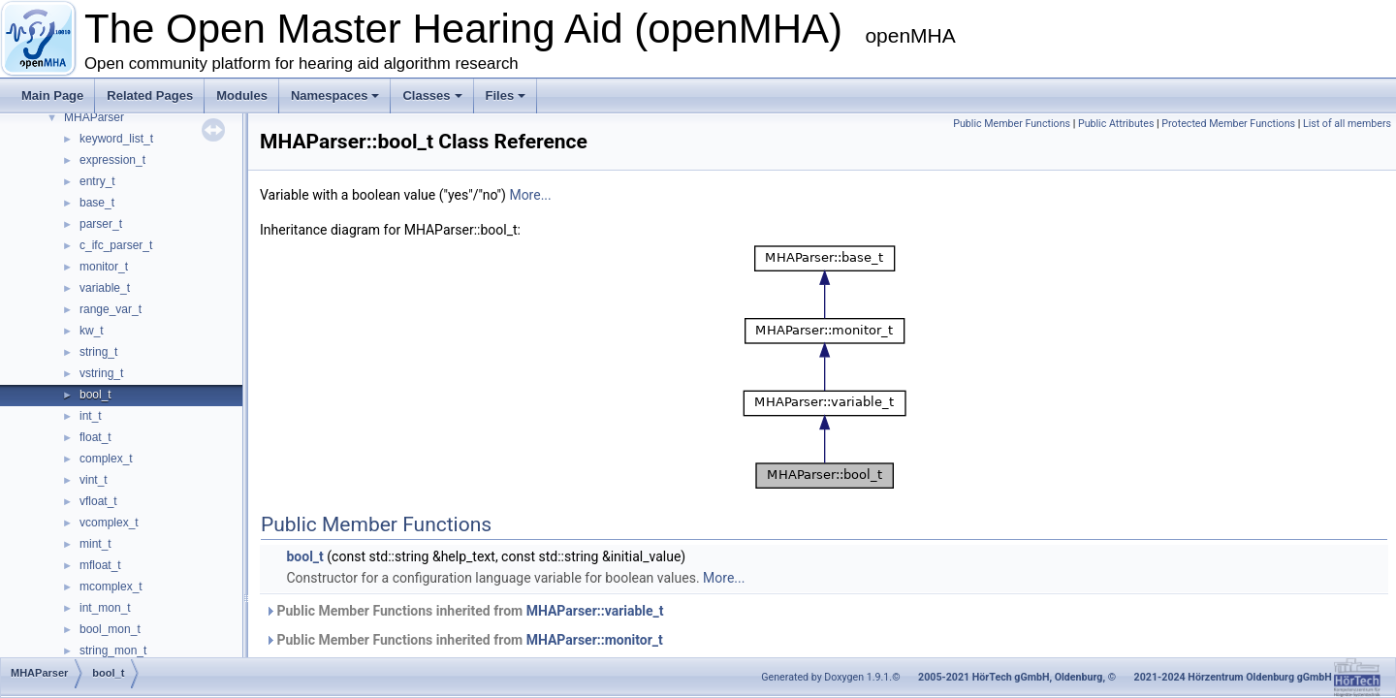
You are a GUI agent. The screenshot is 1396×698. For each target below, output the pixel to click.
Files (506, 95)
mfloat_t (100, 565)
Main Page (52, 95)
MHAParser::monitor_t (594, 640)
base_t (96, 202)
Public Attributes (1116, 123)
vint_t (93, 480)
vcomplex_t (109, 522)
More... (530, 195)
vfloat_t (98, 501)
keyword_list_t (116, 138)
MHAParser (94, 117)
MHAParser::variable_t (595, 611)
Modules (242, 95)
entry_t (97, 181)
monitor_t (103, 266)
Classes (431, 95)
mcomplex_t (111, 586)
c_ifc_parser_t (115, 245)
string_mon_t (112, 650)
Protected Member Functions (1228, 123)
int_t (90, 416)
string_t (98, 352)
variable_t (104, 288)
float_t (95, 437)
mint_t (95, 544)
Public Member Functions (1011, 123)
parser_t (100, 224)
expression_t (112, 160)
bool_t (95, 394)
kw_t (91, 330)
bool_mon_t (110, 629)
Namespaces (335, 95)
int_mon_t (105, 608)
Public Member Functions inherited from (464, 611)
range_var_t (110, 309)
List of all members (1347, 123)
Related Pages (150, 95)
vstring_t (101, 373)
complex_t (106, 458)
